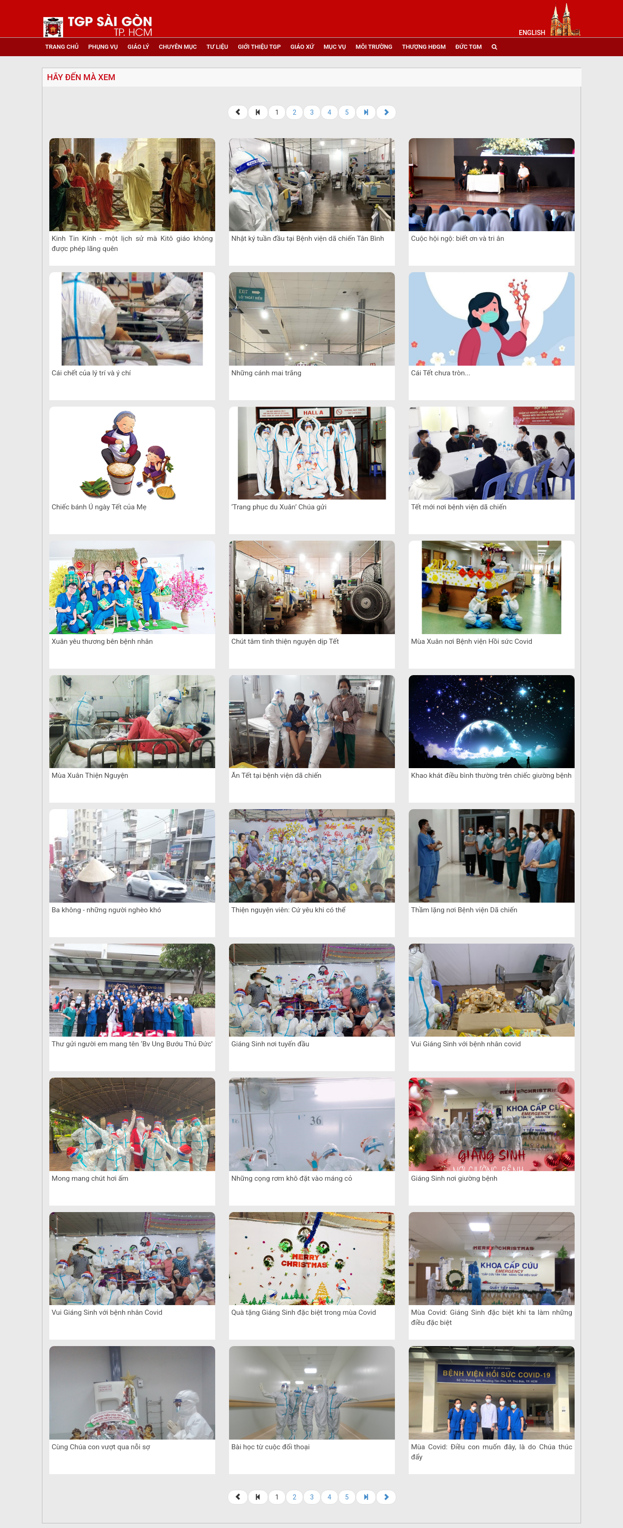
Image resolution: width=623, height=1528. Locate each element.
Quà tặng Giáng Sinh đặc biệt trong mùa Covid (303, 1312)
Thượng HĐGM (424, 46)
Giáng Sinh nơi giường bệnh (454, 1178)
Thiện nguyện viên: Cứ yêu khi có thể (288, 910)
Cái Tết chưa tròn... (440, 373)
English (532, 32)
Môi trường (374, 46)
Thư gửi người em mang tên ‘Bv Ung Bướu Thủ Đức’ (132, 1044)
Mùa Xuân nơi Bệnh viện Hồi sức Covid (471, 641)
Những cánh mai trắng (266, 373)
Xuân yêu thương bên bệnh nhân (102, 641)
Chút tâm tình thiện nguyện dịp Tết (285, 641)
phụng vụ (103, 46)
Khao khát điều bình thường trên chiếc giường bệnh (491, 775)
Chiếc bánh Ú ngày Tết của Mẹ (99, 507)
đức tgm (468, 46)
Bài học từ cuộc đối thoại (270, 1447)
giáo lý (138, 46)
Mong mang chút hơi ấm (90, 1178)
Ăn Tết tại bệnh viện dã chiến (276, 775)
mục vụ (334, 46)
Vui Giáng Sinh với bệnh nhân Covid (107, 1312)
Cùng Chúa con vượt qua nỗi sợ (101, 1447)
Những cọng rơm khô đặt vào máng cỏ (291, 1178)
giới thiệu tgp (259, 46)
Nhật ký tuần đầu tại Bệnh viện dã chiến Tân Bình (307, 238)
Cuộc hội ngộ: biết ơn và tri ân (457, 238)
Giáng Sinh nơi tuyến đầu (270, 1044)
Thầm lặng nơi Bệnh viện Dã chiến (464, 910)
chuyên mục (178, 46)
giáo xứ (302, 46)
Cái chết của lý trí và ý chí (91, 373)
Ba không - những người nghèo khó (106, 910)
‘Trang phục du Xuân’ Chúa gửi (279, 507)
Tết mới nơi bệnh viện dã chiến (458, 507)
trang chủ (61, 46)
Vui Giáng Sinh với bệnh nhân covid (466, 1044)
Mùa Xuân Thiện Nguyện (90, 775)
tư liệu (217, 46)
